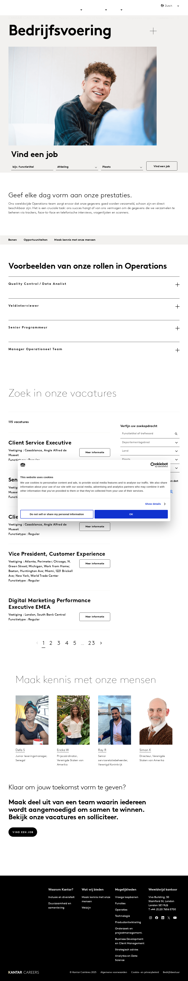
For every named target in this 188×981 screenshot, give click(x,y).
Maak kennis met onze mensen (74, 240)
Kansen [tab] (115, 9)
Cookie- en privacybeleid (145, 972)
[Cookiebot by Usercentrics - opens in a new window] (153, 464)
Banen (12, 240)
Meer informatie (94, 452)
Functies (120, 903)
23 (92, 643)
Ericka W (63, 761)
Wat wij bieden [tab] (95, 9)
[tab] (94, 287)
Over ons (49, 9)
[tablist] (83, 29)
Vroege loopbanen (126, 897)
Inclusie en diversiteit (61, 897)
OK (131, 514)
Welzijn (86, 907)
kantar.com (167, 9)
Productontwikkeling (128, 922)
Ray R (102, 761)
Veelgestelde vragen (139, 9)
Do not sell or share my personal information (57, 514)
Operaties (121, 910)
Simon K (145, 761)
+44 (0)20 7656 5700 (163, 909)
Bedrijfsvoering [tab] (59, 31)
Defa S (20, 761)
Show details (153, 503)
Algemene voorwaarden (114, 972)
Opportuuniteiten (36, 240)
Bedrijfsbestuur (171, 972)
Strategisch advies (126, 949)
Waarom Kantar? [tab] (69, 9)
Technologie (122, 916)
